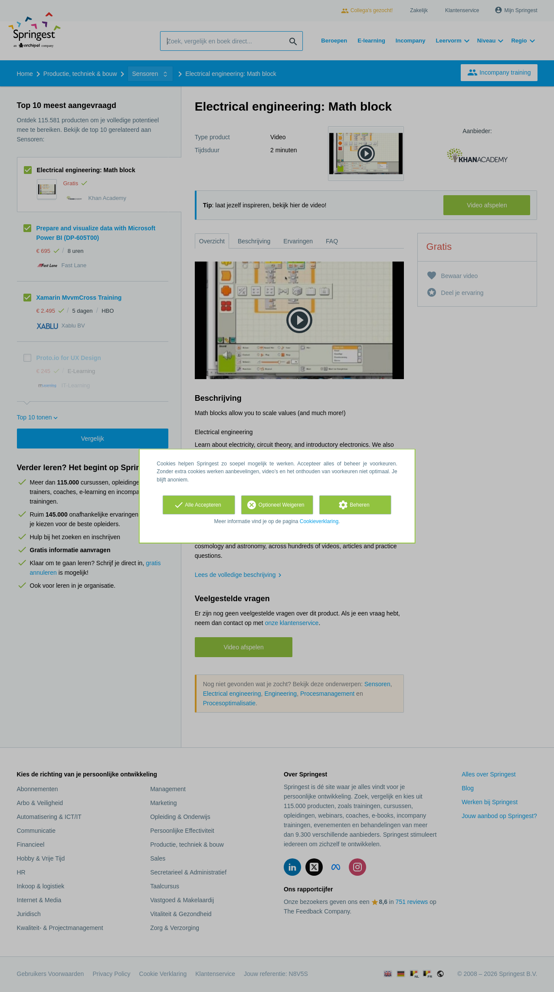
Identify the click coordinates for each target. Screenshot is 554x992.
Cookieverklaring (319, 521)
